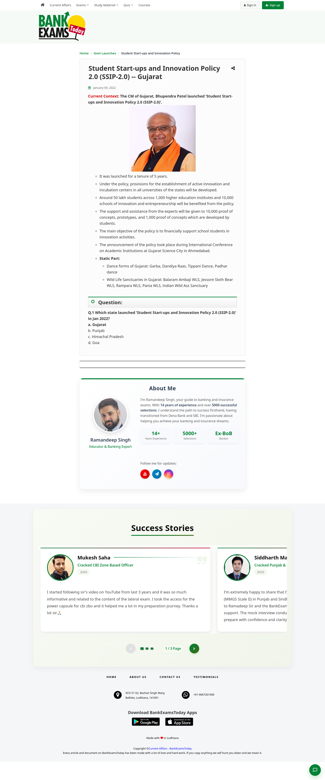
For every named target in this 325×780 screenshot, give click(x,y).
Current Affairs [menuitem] (60, 5)
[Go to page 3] (151, 666)
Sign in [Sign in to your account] (250, 5)
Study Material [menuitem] (104, 5)
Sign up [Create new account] (273, 5)
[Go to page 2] (147, 666)
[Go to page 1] (142, 666)
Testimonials (206, 695)
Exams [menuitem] (81, 5)
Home (84, 53)
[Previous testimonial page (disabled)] (130, 666)
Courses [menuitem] (144, 5)
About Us (138, 695)
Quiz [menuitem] (127, 5)
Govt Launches (105, 53)
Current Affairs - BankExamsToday (170, 766)
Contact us (170, 695)
